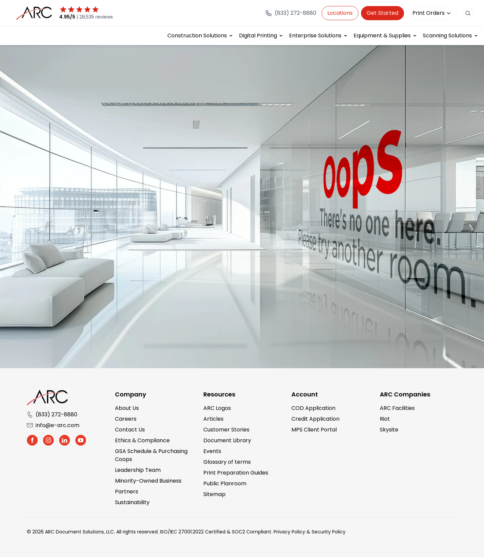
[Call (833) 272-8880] (290, 13)
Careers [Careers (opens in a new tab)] (125, 419)
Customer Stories (226, 429)
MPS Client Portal (314, 429)
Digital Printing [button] (258, 35)
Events (212, 451)
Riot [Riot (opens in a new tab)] (385, 419)
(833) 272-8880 (52, 414)
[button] (32, 440)
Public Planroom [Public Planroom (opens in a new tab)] (224, 483)
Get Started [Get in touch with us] (382, 13)
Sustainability (132, 502)
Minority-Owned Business (148, 481)
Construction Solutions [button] (197, 35)
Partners (126, 491)
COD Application (313, 408)
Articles (213, 419)
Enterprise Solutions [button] (315, 35)
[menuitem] (200, 35)
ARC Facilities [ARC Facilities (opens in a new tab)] (397, 408)
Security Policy (329, 531)
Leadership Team (138, 470)
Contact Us (130, 429)
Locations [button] (340, 13)
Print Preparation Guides (235, 473)
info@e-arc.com (53, 425)
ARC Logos (217, 408)
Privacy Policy (289, 531)
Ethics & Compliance (142, 440)
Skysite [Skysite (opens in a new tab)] (389, 429)
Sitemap (214, 494)
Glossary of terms (227, 462)
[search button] (467, 13)
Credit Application (315, 419)
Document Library (227, 440)
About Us (127, 408)
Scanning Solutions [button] (447, 35)
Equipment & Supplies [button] (382, 35)
